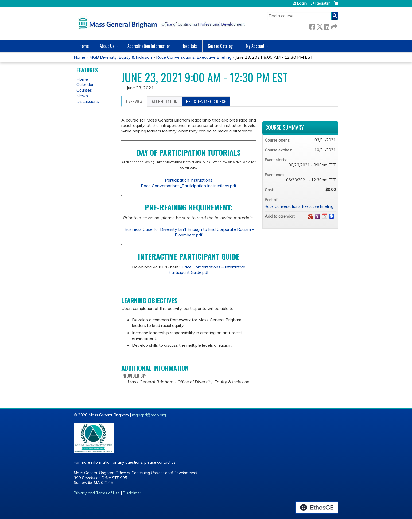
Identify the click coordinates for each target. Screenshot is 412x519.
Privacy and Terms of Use (97, 493)
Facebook (312, 26)
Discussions (87, 101)
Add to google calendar (310, 216)
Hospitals (189, 46)
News (82, 95)
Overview (134, 101)
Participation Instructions (188, 180)
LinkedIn (326, 26)
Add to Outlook (331, 216)
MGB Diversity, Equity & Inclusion (120, 57)
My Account (255, 46)
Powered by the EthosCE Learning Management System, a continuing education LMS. (316, 507)
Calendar (85, 84)
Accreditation (164, 101)
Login (302, 3)
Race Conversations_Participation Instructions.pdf (188, 185)
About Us (107, 46)
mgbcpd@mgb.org (149, 415)
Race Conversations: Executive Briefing (193, 57)
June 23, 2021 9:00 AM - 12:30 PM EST (274, 57)
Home (84, 46)
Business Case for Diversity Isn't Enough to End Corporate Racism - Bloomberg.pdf (189, 232)
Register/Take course (206, 101)
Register (322, 3)
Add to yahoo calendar (317, 216)
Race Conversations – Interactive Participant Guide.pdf (207, 269)
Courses (84, 90)
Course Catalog (220, 46)
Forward (333, 26)
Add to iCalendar (324, 216)
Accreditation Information (148, 46)
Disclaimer (132, 493)
